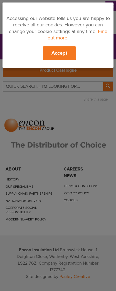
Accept (59, 53)
